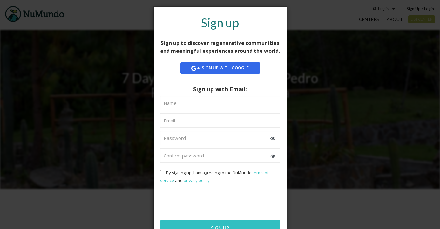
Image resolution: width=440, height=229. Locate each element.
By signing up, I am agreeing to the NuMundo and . (214, 176)
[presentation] (201, 201)
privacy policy (197, 180)
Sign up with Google (220, 68)
